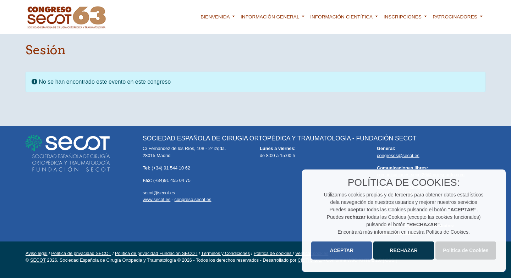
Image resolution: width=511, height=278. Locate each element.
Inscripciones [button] (403, 17)
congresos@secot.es (398, 155)
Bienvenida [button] (215, 17)
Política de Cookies (465, 250)
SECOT (38, 260)
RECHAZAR (404, 250)
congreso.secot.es (193, 199)
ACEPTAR (342, 250)
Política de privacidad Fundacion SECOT (156, 253)
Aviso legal (37, 253)
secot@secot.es (159, 192)
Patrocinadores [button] (455, 17)
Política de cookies (273, 253)
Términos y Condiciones (225, 253)
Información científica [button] (342, 17)
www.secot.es (156, 199)
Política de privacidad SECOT (81, 253)
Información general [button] (271, 17)
